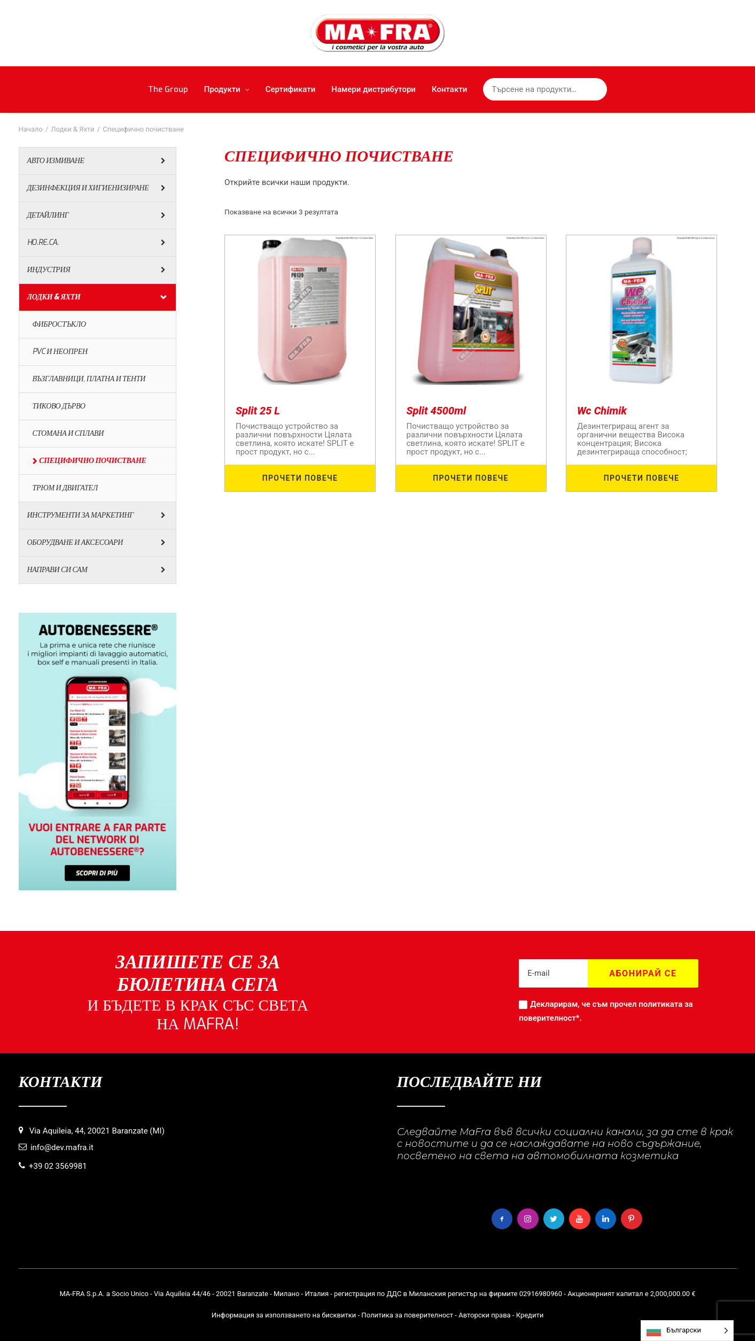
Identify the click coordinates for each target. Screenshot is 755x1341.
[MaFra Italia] (377, 33)
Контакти (449, 89)
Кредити (530, 1315)
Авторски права (484, 1315)
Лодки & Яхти (73, 129)
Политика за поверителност (407, 1315)
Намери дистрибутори (373, 89)
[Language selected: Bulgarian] (687, 1330)
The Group (168, 89)
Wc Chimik (602, 410)
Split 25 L (258, 410)
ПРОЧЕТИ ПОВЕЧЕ (300, 478)
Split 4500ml (436, 410)
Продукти (227, 89)
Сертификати (291, 89)
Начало (31, 129)
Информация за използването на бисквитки (284, 1315)
